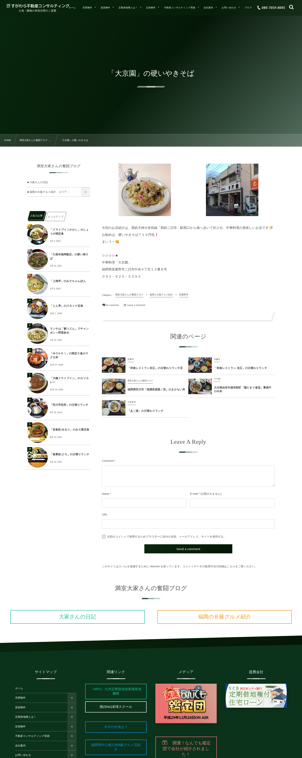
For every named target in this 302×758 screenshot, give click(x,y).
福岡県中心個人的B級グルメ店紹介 (116, 747)
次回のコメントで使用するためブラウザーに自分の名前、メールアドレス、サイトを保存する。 (166, 536)
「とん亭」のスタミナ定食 (66, 305)
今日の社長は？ (116, 727)
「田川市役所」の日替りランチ (69, 404)
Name (105, 493)
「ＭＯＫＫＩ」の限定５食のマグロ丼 (69, 355)
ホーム (19, 688)
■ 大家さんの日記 (37, 182)
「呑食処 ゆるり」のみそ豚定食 (69, 429)
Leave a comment (136, 305)
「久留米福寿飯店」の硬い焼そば (69, 256)
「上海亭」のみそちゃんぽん (68, 281)
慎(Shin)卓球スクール (116, 707)
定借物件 (20, 726)
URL (104, 514)
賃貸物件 (20, 707)
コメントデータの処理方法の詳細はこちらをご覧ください (219, 566)
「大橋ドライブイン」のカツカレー (69, 380)
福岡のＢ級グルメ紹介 (224, 617)
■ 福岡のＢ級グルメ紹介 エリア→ (48, 191)
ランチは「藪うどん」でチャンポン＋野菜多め (69, 330)
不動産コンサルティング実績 (32, 736)
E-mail (194, 493)
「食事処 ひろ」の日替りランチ (69, 454)
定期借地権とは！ (25, 716)
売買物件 (20, 697)
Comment (108, 460)
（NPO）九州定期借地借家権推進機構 (115, 691)
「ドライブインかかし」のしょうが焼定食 (69, 231)
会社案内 (20, 745)
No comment (112, 305)
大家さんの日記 (77, 617)
